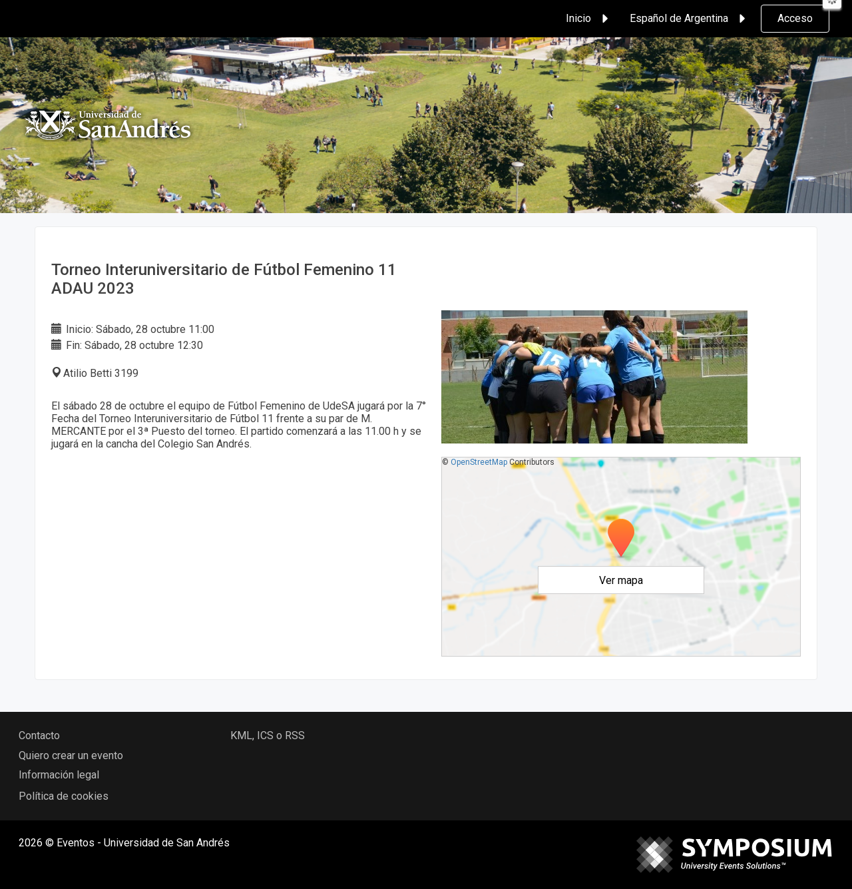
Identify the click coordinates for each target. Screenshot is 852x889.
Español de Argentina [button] (689, 19)
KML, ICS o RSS (267, 735)
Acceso (795, 18)
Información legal (59, 774)
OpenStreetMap (479, 462)
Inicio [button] (589, 19)
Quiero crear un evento (71, 755)
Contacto (39, 735)
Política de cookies (63, 796)
